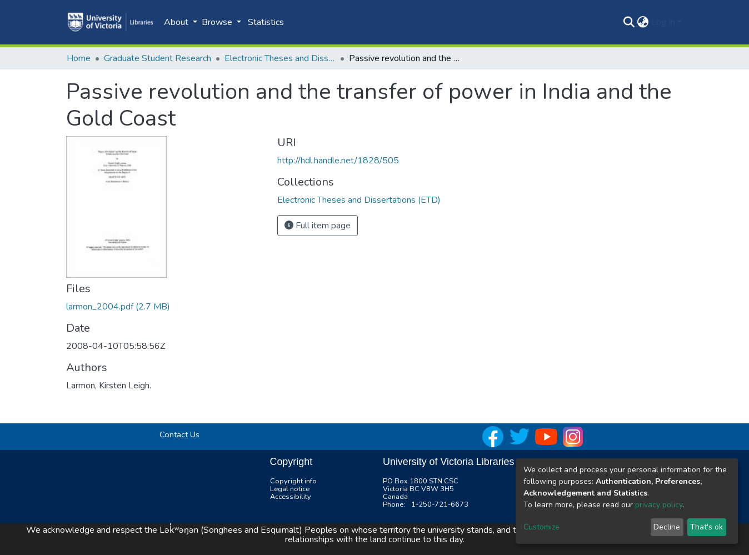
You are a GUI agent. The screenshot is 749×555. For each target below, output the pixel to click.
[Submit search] (629, 22)
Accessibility (290, 497)
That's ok (706, 527)
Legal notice (289, 489)
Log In (663, 22)
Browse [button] (218, 22)
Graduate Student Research (157, 58)
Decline (666, 527)
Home (79, 58)
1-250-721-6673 (439, 504)
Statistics (266, 22)
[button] (643, 22)
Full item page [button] (317, 225)
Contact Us (179, 434)
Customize (541, 527)
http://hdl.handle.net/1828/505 (338, 160)
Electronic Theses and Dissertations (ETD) (280, 58)
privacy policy (658, 504)
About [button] (177, 22)
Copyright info (293, 481)
